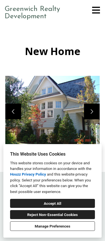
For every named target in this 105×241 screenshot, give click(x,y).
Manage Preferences (52, 226)
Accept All (52, 203)
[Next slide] (92, 111)
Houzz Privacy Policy (28, 174)
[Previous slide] (13, 111)
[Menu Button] (96, 10)
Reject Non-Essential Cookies (52, 214)
